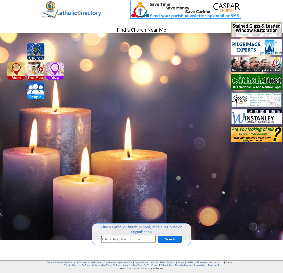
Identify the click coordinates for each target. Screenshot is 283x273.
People (181, 262)
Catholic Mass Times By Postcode (177, 265)
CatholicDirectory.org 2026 (133, 268)
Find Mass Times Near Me (199, 262)
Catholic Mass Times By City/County (141, 265)
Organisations (141, 262)
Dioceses (82, 262)
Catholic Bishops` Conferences (61, 262)
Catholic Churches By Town (76, 265)
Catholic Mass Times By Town (106, 265)
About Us (218, 262)
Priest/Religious (168, 262)
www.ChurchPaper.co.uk (207, 265)
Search (170, 239)
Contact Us (231, 262)
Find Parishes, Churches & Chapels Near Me (110, 262)
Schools (154, 262)
